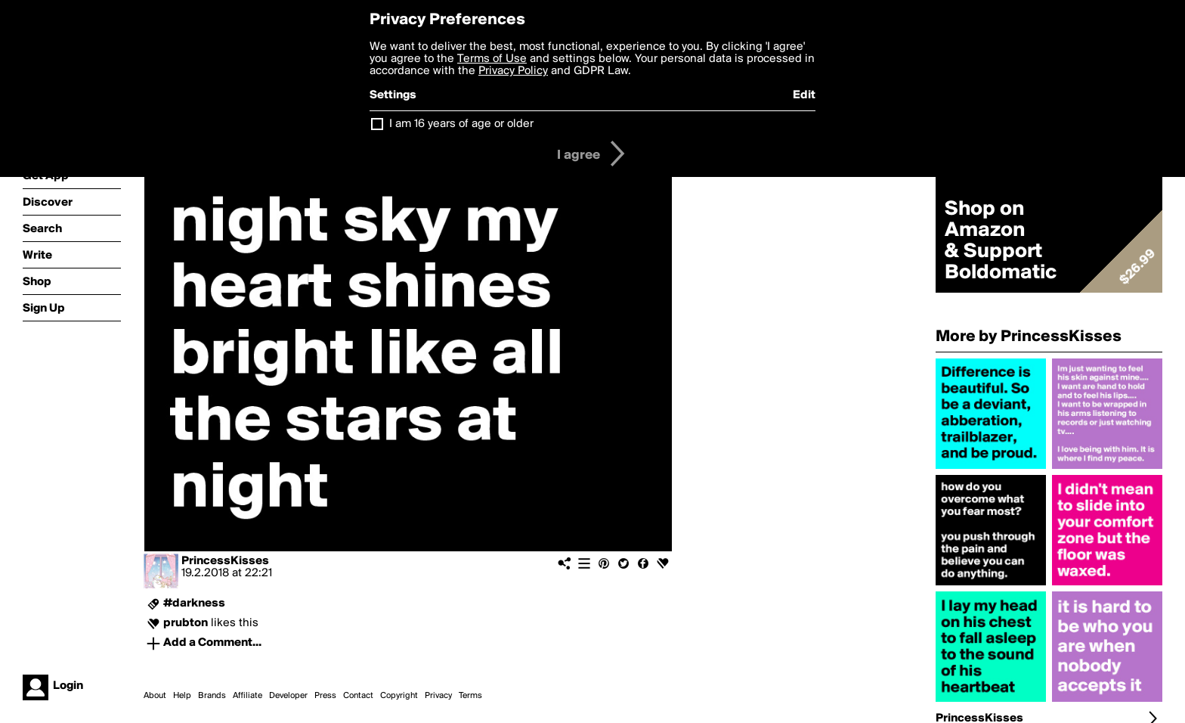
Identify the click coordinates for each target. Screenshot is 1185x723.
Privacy (438, 695)
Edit (804, 95)
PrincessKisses (225, 561)
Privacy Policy (513, 71)
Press (325, 695)
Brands (212, 695)
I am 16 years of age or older (461, 124)
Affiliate (247, 695)
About (155, 695)
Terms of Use (492, 59)
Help (182, 695)
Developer (288, 695)
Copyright (399, 695)
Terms (470, 695)
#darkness (194, 603)
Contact (358, 695)
